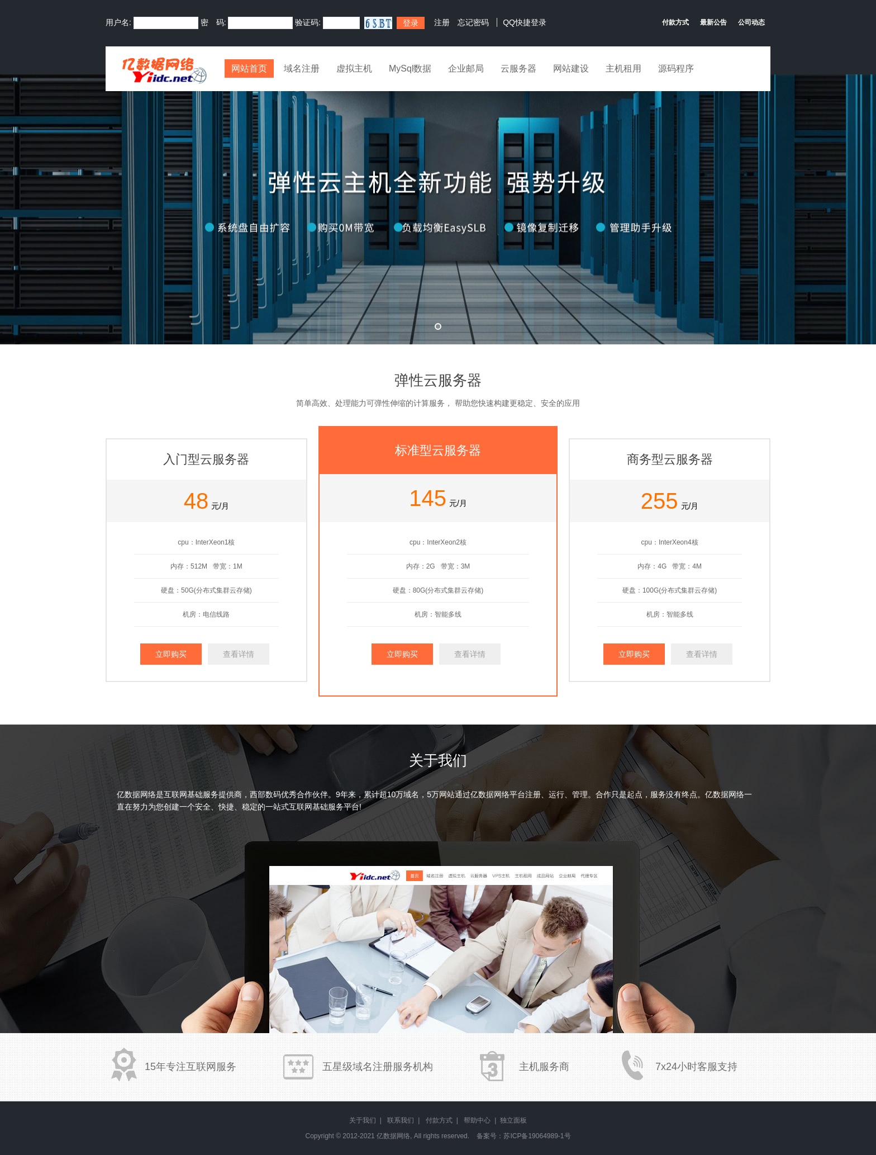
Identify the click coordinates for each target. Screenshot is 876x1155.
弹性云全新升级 (438, 209)
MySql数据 (410, 68)
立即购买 (171, 654)
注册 (442, 22)
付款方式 (439, 1120)
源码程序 (676, 68)
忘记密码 (473, 22)
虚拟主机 (354, 68)
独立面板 (513, 1120)
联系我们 (400, 1120)
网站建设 (571, 68)
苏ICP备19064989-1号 (536, 1136)
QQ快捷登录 (524, 22)
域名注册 (302, 68)
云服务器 (518, 68)
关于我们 (362, 1120)
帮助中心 (477, 1120)
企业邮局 (466, 68)
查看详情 (238, 654)
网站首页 (249, 68)
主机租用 (623, 68)
